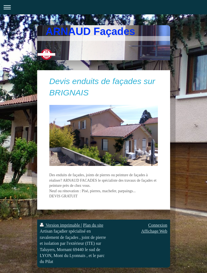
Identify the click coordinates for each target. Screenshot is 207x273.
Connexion (157, 225)
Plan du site (93, 225)
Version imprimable (60, 225)
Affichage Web (154, 231)
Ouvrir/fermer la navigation (103, 7)
